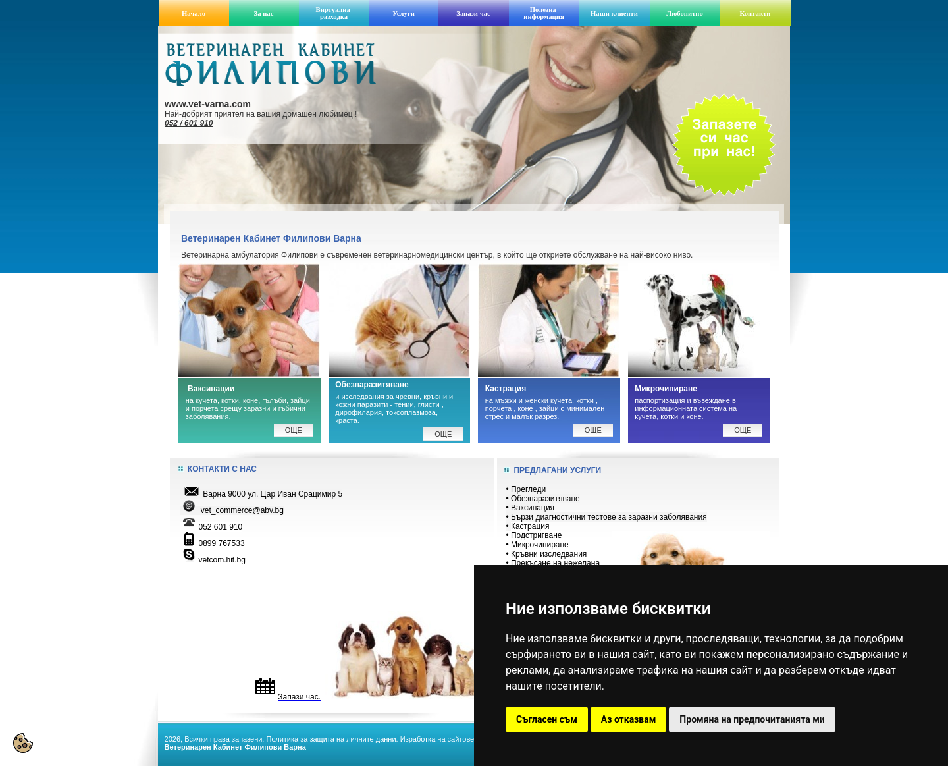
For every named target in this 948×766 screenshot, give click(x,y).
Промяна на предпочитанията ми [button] (751, 719)
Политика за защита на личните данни (331, 739)
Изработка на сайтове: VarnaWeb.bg (461, 739)
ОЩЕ (593, 430)
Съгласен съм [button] (546, 719)
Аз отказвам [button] (628, 719)
